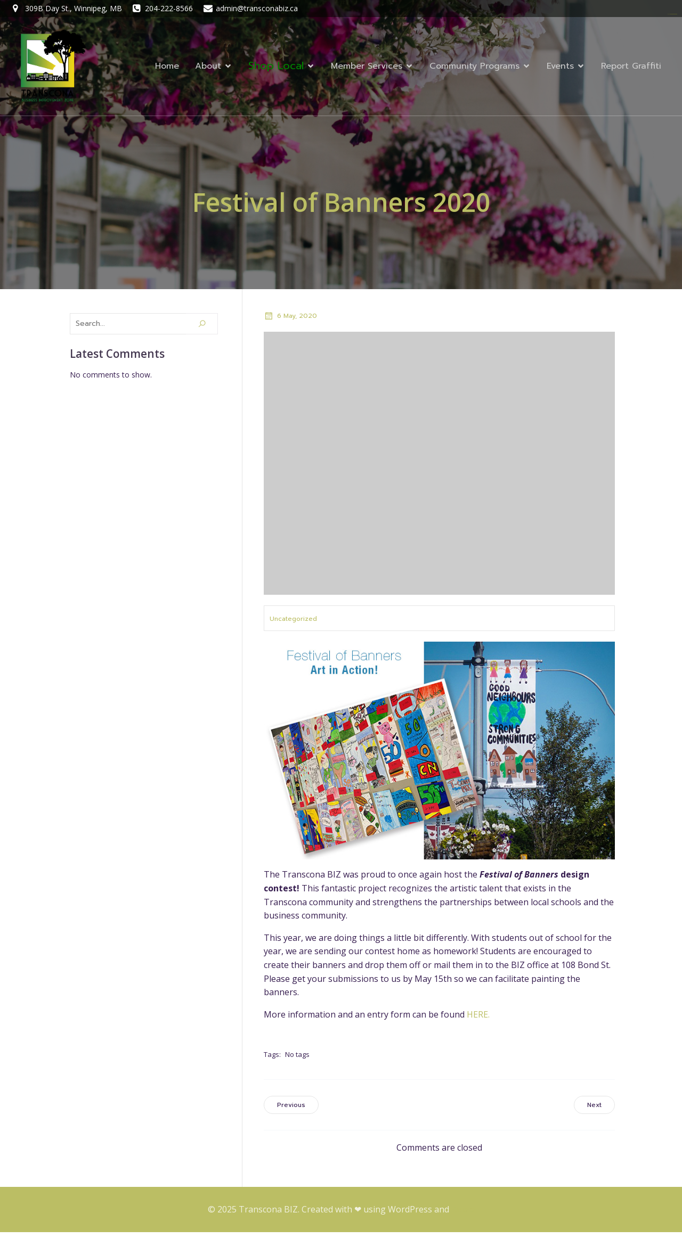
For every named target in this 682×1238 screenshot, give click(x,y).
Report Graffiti (631, 69)
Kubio (463, 1215)
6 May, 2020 (290, 321)
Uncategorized (293, 624)
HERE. (478, 1020)
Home (167, 69)
